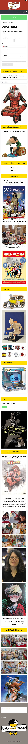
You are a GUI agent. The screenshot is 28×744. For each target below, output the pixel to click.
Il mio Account (21, 12)
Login (11, 22)
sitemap (18, 741)
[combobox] (14, 46)
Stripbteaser (5, 709)
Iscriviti (4, 406)
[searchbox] (14, 46)
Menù (14, 17)
